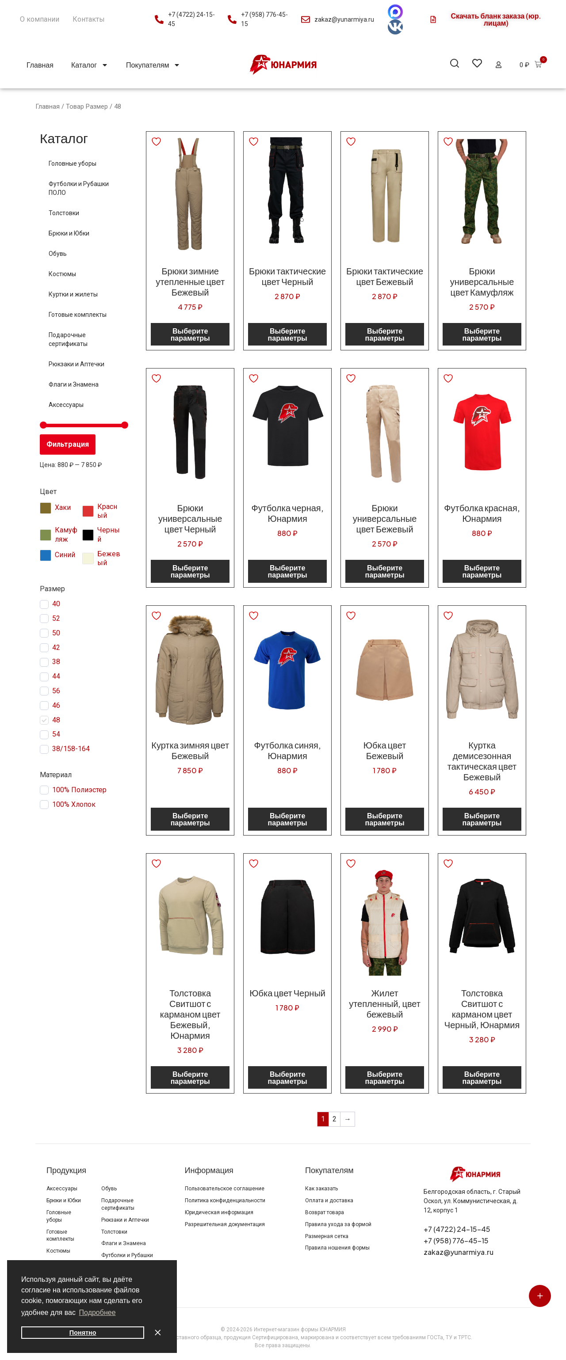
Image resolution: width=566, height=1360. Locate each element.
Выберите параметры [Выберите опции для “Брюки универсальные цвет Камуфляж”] (482, 334)
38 (56, 661)
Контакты (89, 19)
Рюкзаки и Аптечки (76, 364)
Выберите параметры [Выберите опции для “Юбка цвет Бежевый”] (385, 819)
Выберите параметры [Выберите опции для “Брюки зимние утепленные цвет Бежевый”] (190, 334)
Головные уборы (72, 163)
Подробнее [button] (97, 1312)
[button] (454, 64)
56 (56, 691)
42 (56, 647)
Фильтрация (67, 444)
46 (56, 705)
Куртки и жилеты (73, 294)
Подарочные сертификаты (68, 339)
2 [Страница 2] (335, 1119)
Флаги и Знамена (74, 384)
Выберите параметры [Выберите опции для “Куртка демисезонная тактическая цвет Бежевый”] (482, 819)
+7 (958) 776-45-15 (456, 1240)
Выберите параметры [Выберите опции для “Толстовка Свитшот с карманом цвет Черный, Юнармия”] (482, 1077)
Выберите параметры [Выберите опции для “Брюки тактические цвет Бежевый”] (385, 334)
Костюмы (62, 273)
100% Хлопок (74, 804)
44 (56, 676)
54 (56, 734)
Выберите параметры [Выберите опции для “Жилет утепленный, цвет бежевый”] (385, 1077)
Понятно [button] (82, 1332)
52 (56, 618)
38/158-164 (71, 749)
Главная (40, 64)
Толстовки (64, 213)
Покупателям (153, 65)
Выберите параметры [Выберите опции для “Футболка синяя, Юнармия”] (287, 819)
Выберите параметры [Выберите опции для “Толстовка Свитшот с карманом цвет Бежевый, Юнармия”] (190, 1077)
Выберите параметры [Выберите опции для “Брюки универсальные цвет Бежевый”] (385, 571)
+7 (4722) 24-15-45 (457, 1229)
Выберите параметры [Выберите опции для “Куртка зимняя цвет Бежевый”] (190, 819)
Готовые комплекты (78, 314)
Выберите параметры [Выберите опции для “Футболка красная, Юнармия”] (482, 571)
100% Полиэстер (79, 790)
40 (56, 604)
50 (56, 633)
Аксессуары (66, 404)
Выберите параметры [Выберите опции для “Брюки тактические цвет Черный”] (287, 334)
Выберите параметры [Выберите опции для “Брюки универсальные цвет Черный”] (190, 571)
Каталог (89, 65)
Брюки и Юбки (69, 233)
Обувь (58, 253)
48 (56, 720)
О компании (39, 19)
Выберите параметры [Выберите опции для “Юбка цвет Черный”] (287, 1077)
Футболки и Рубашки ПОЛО (79, 188)
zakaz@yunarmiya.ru (458, 1252)
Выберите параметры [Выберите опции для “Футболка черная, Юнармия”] (287, 571)
